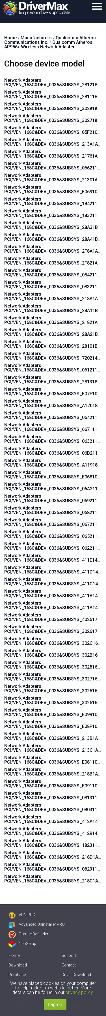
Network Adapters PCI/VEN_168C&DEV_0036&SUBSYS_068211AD (53, 510)
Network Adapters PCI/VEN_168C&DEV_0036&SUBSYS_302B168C (53, 653)
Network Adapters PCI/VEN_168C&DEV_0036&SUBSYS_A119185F (53, 463)
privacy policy (79, 992)
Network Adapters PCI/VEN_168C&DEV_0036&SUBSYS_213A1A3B (53, 142)
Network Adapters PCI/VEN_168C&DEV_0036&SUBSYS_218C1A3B (53, 879)
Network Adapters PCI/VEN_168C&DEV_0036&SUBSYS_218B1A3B (53, 772)
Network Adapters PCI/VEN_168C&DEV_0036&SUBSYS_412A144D (53, 819)
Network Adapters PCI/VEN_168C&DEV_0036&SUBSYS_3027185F (53, 118)
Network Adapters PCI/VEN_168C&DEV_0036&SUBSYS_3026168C (53, 688)
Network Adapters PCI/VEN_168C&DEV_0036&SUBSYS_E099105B (53, 712)
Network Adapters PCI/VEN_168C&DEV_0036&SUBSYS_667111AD (53, 427)
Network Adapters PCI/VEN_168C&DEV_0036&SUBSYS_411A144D (53, 605)
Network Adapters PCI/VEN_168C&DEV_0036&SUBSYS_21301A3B (53, 177)
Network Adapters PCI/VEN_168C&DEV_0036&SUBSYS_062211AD (53, 546)
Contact (69, 965)
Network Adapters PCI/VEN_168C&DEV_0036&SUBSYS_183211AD (53, 213)
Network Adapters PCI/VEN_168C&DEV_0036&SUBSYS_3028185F (53, 106)
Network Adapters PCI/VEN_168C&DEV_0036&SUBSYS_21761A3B (53, 154)
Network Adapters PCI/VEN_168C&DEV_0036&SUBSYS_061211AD (53, 368)
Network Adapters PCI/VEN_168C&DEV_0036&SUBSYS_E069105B (53, 189)
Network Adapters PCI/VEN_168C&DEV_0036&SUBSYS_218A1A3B (53, 296)
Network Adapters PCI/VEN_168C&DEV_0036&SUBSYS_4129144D (53, 831)
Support (69, 955)
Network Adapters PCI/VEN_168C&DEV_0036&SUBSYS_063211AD (53, 439)
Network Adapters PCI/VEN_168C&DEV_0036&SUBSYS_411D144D (53, 570)
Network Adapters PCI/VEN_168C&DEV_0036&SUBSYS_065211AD (53, 534)
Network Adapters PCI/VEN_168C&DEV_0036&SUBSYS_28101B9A (53, 344)
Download (17, 965)
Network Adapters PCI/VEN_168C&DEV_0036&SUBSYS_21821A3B (53, 320)
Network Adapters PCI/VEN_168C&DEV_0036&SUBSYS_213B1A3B (53, 736)
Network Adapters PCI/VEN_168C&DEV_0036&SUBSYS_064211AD (53, 415)
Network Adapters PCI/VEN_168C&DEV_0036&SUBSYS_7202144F (53, 356)
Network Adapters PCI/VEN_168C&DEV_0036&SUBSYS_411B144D (53, 593)
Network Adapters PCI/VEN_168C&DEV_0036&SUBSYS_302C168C (53, 641)
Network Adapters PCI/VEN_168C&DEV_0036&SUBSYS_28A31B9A (53, 225)
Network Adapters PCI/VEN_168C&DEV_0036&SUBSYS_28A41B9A (53, 237)
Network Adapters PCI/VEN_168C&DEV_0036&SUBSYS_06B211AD (53, 451)
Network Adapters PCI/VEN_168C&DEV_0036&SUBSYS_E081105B (53, 760)
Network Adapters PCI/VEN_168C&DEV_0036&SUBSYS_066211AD (53, 166)
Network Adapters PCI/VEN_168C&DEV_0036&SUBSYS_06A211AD (53, 486)
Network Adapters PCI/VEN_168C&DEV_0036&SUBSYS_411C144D (53, 582)
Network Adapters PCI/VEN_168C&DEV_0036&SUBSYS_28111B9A (53, 94)
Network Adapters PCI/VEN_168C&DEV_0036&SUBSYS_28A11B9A (53, 308)
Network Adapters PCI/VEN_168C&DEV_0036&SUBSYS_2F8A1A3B (53, 249)
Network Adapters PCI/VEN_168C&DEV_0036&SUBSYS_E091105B (53, 784)
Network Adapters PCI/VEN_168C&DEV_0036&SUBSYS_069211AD (53, 498)
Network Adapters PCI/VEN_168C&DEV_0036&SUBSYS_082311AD (53, 867)
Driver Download (76, 975)
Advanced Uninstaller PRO (36, 924)
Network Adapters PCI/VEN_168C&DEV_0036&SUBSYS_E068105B (53, 475)
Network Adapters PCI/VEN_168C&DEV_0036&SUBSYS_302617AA (53, 629)
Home (14, 955)
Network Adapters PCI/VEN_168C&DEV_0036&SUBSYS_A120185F (53, 403)
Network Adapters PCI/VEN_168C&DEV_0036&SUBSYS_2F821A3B (53, 261)
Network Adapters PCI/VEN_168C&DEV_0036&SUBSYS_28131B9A (53, 380)
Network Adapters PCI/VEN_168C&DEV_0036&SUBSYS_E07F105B (53, 391)
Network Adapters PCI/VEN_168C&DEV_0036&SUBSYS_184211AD (53, 201)
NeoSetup (22, 944)
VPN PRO (21, 915)
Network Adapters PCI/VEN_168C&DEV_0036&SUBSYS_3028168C (53, 665)
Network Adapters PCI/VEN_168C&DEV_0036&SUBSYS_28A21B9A (53, 332)
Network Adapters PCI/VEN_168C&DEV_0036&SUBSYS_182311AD (53, 843)
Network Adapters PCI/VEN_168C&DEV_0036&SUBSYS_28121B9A (53, 82)
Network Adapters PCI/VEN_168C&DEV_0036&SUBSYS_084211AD (53, 273)
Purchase (17, 975)
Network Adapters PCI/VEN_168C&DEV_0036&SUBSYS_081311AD (53, 795)
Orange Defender (28, 934)
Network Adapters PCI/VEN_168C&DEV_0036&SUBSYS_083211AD (53, 284)
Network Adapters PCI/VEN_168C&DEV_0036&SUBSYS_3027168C (53, 677)
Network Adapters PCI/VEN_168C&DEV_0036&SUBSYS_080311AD (53, 807)
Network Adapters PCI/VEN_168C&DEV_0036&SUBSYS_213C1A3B (53, 748)
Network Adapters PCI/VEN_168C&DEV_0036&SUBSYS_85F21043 (53, 130)
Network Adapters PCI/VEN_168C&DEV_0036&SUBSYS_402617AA (53, 617)
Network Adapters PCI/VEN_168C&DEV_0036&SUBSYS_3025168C (53, 700)
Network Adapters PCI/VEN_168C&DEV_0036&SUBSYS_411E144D (53, 558)
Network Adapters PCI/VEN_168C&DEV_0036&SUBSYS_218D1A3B (53, 855)
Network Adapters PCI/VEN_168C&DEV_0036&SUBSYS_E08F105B (53, 724)
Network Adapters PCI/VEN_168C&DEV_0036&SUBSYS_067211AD (53, 522)
